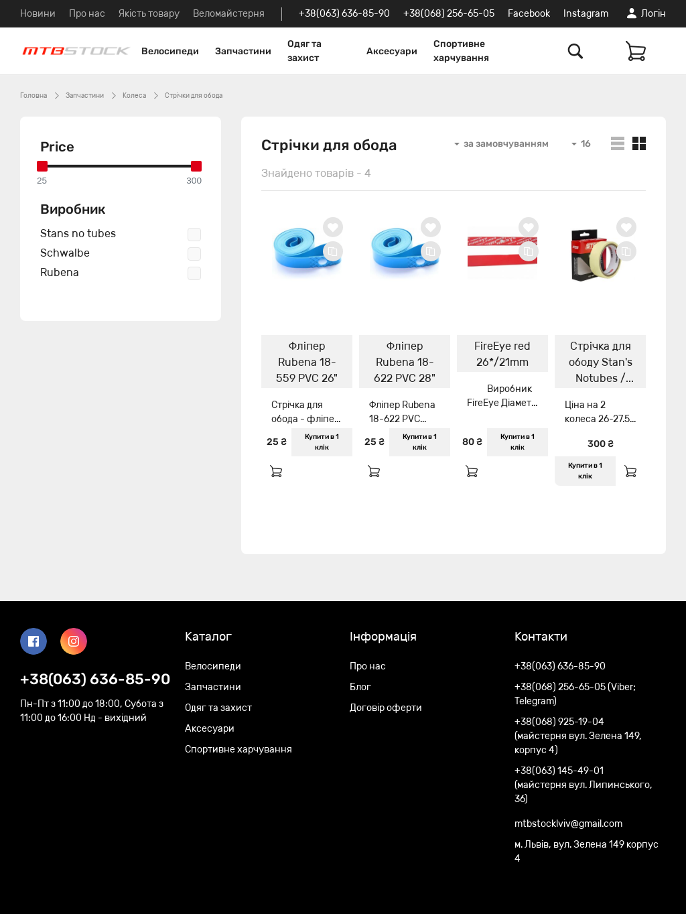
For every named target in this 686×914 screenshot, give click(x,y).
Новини (38, 13)
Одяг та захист (304, 51)
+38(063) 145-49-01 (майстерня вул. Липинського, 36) (583, 785)
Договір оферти (386, 708)
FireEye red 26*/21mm (502, 354)
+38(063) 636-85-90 (344, 13)
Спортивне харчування (461, 51)
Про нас (87, 13)
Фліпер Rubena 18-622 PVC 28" (404, 362)
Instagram (585, 13)
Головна (33, 96)
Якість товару (149, 13)
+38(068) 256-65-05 (448, 13)
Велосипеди (170, 51)
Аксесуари (391, 51)
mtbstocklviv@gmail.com (568, 824)
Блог (360, 687)
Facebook (529, 13)
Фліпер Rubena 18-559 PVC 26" (307, 362)
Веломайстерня (229, 13)
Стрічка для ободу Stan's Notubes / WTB (600, 364)
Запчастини (243, 51)
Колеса (134, 96)
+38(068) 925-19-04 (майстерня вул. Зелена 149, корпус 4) (578, 736)
